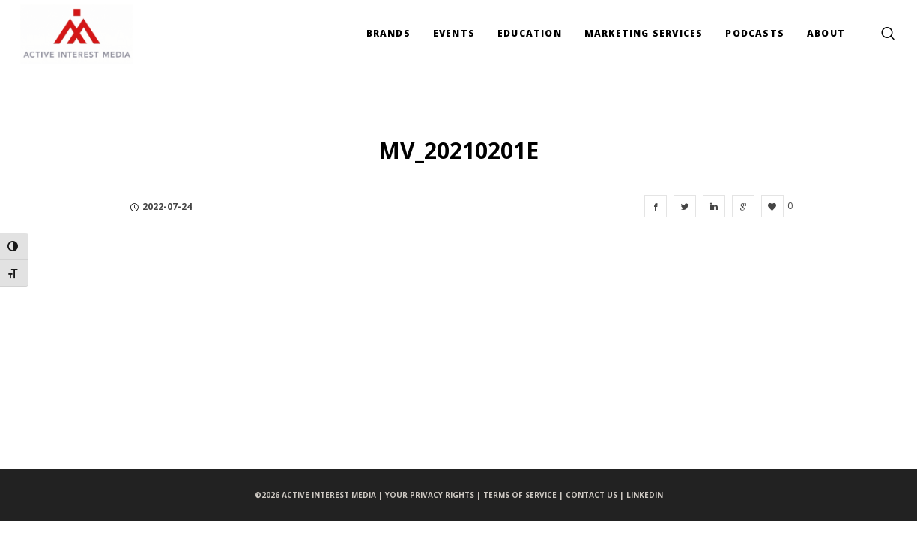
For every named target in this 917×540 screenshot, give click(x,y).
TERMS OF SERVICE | (524, 495)
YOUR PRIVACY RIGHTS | (434, 495)
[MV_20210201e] (655, 206)
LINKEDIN (644, 495)
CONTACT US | (596, 495)
